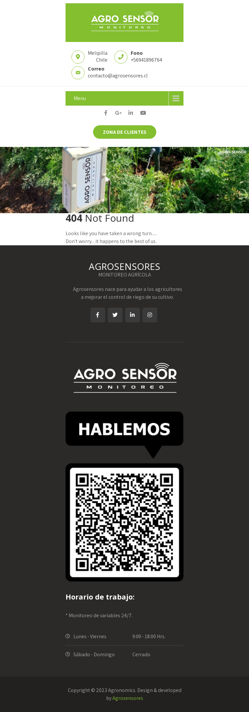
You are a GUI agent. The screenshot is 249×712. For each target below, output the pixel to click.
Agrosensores (127, 698)
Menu (80, 98)
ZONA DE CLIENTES (124, 132)
